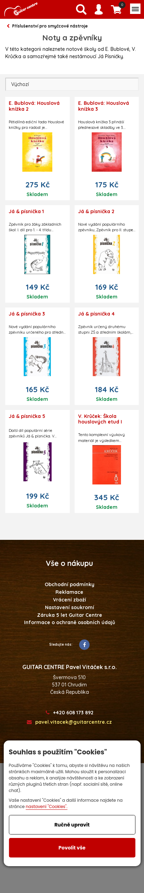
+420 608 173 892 (69, 713)
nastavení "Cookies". (47, 806)
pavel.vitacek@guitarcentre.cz (69, 722)
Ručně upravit (72, 824)
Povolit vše (72, 847)
